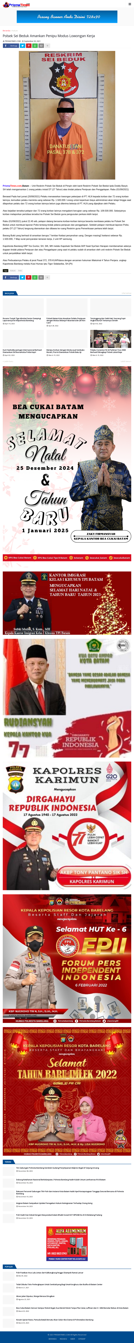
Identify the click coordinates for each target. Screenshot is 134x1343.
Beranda (6, 30)
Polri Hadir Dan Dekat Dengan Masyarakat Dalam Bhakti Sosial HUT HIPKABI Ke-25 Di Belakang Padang (59, 1215)
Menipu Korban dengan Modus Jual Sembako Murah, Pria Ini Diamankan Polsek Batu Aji (65, 351)
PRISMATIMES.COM (62, 1334)
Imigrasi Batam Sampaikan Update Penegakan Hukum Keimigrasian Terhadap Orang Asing (54, 1203)
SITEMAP (81, 1339)
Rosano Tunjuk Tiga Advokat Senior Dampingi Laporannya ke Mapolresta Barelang (22, 319)
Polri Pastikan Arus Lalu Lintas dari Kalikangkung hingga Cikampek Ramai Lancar (49, 1273)
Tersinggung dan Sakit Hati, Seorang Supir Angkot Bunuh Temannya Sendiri (108, 319)
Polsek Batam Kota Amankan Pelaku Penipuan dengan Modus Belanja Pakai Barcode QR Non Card (65, 320)
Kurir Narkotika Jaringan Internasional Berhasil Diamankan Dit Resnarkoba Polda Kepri (22, 351)
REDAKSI (63, 1339)
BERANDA (53, 1339)
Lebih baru (8, 361)
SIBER (72, 1339)
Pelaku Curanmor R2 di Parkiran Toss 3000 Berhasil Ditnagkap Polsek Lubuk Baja (108, 351)
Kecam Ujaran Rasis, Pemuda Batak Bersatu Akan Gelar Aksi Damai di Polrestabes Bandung (54, 1320)
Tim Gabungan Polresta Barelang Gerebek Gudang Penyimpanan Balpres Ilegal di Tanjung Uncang (57, 1168)
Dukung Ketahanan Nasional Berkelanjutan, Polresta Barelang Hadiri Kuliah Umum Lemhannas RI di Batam (61, 1180)
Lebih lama (125, 361)
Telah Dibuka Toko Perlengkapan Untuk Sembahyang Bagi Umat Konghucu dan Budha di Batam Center (59, 1284)
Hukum (15, 30)
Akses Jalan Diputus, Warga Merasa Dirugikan (35, 1296)
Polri (20, 271)
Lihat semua (126, 293)
